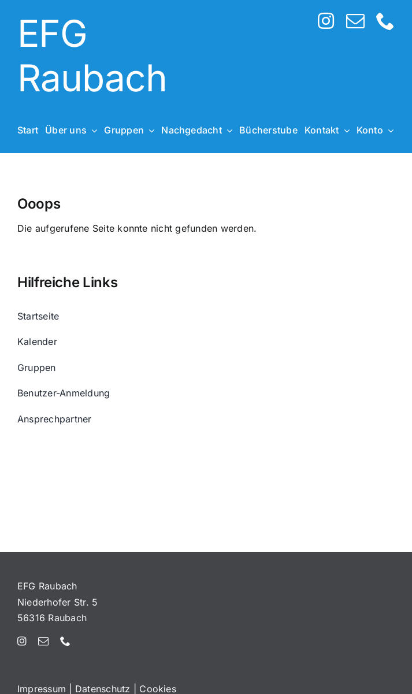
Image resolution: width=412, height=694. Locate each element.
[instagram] (326, 21)
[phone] (385, 21)
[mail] (355, 21)
